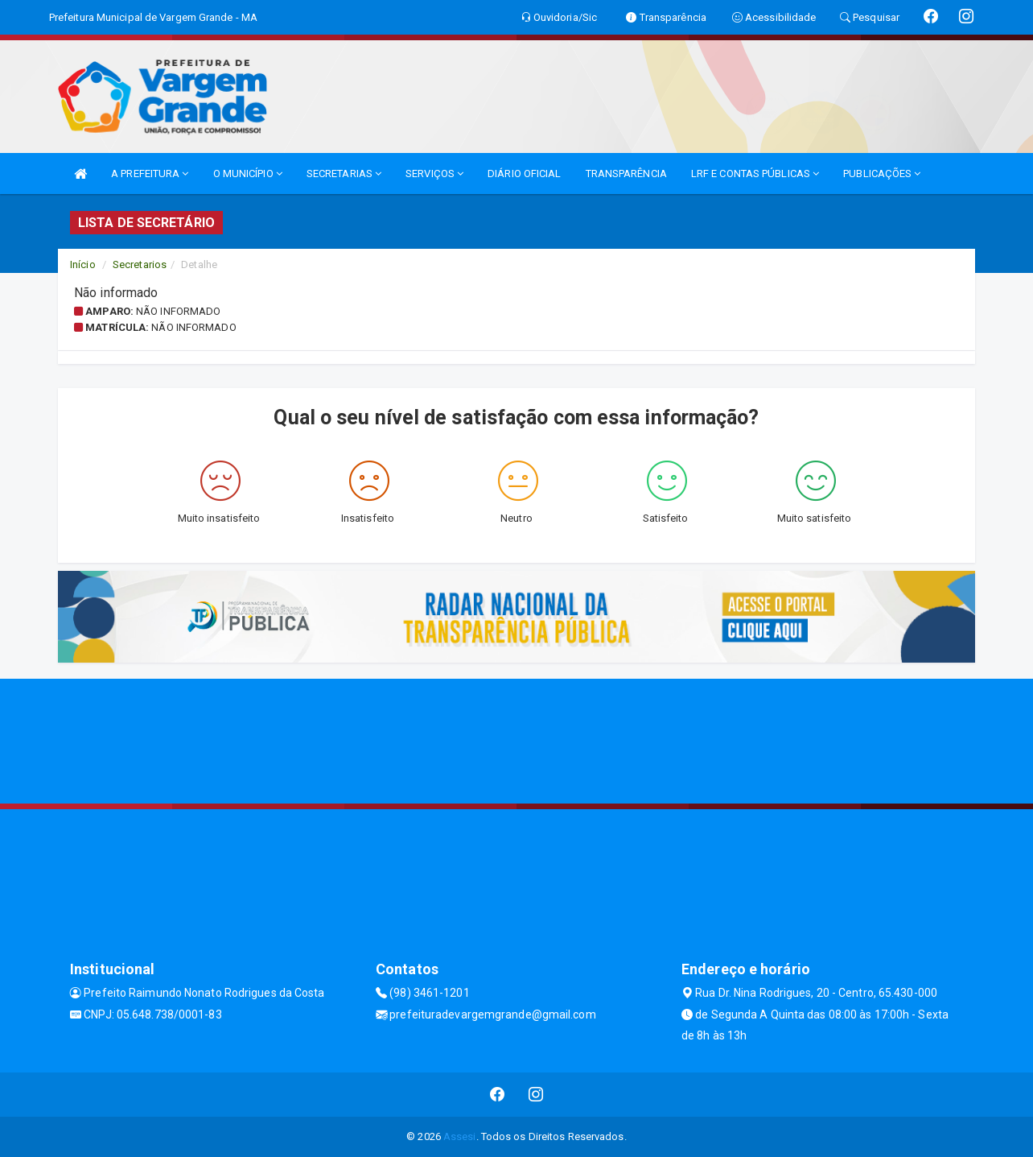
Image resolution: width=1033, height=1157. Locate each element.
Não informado (178, 311)
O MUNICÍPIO (247, 173)
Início (83, 264)
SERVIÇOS (434, 173)
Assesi (459, 1136)
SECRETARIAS (344, 173)
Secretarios (140, 264)
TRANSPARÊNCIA (626, 173)
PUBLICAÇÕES (881, 173)
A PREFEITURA (149, 173)
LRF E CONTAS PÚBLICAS (755, 173)
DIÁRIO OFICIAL (524, 173)
